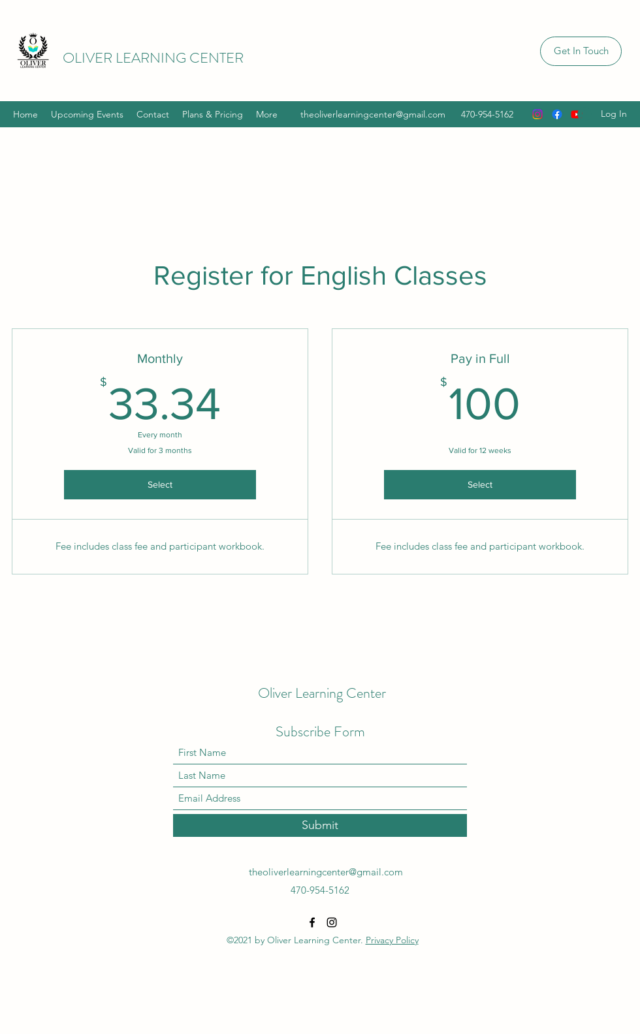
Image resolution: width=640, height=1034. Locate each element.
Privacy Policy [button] (392, 940)
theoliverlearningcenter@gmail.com (372, 114)
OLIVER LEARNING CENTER (153, 58)
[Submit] (320, 825)
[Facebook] (557, 114)
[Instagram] (537, 114)
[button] (581, 51)
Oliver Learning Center (322, 693)
